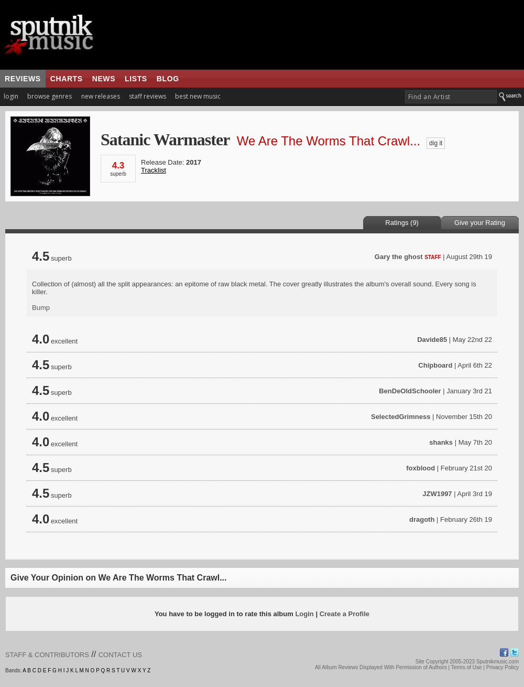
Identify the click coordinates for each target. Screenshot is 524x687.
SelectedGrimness (400, 417)
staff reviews (147, 96)
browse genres (49, 96)
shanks (441, 442)
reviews (23, 78)
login (11, 96)
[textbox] (451, 96)
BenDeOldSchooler (410, 391)
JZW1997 (437, 494)
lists (136, 78)
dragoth (421, 519)
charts (66, 78)
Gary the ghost (399, 257)
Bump (41, 308)
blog (168, 78)
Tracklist (153, 170)
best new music (198, 96)
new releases (100, 96)
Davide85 (432, 340)
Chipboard (435, 365)
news (103, 78)
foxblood (420, 468)
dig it (435, 143)
